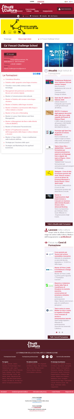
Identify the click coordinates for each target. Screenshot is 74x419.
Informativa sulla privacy (40, 392)
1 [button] (57, 332)
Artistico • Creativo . (56, 368)
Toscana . (18, 372)
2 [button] (59, 332)
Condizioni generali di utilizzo (20, 392)
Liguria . (16, 368)
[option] (58, 291)
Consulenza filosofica (12, 79)
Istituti (25, 16)
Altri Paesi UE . (11, 380)
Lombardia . (5, 370)
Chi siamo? (4, 392)
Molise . (15, 370)
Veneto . (9, 376)
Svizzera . (4, 380)
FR (70, 1)
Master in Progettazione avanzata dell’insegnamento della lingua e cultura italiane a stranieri (21, 132)
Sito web (10, 54)
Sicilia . (14, 372)
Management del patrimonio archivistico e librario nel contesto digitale (19, 92)
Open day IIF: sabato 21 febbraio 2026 (63, 99)
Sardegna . (9, 372)
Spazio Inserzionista (65, 9)
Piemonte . (20, 370)
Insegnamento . (55, 387)
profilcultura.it (66, 237)
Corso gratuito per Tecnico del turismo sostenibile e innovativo (63, 254)
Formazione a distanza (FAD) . (14, 382)
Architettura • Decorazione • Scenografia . (61, 366)
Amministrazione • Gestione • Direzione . (61, 363)
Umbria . (15, 374)
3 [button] (62, 332)
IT (66, 1)
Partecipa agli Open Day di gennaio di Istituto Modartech (63, 133)
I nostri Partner (56, 392)
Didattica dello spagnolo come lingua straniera (21, 82)
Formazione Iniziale (10, 357)
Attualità (43, 16)
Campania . (5, 366)
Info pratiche (52, 16)
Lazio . (12, 368)
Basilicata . (10, 363)
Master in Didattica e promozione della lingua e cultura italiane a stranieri (21, 109)
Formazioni (34, 16)
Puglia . (4, 372)
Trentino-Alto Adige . (7, 374)
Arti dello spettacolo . (32, 363)
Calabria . (15, 363)
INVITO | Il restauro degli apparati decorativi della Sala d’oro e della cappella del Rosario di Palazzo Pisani (63, 115)
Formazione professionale (30, 357)
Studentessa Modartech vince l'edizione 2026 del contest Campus (63, 82)
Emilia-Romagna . (13, 366)
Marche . (11, 370)
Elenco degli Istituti (24, 39)
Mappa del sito (69, 392)
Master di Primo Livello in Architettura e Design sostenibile (63, 270)
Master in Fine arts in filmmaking (16, 113)
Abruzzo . (4, 363)
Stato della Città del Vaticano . (14, 378)
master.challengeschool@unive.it (15, 68)
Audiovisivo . (38, 372)
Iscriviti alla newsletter (63, 357)
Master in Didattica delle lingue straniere (19, 104)
